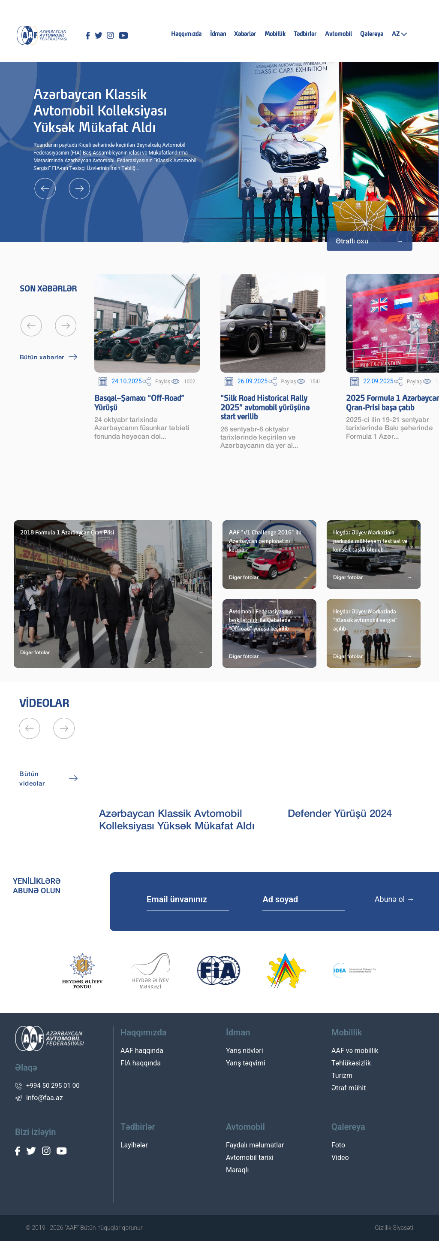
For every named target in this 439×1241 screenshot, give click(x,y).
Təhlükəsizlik (351, 1063)
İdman (218, 34)
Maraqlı (237, 1170)
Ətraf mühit (348, 1088)
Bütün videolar (32, 778)
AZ (399, 34)
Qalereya (371, 34)
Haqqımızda (186, 34)
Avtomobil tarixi (250, 1157)
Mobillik (275, 34)
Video (340, 1157)
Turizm (341, 1075)
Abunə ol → (395, 899)
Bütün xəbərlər (42, 357)
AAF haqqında (141, 1051)
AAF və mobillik (355, 1051)
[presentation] (51, 188)
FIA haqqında (140, 1063)
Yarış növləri (244, 1051)
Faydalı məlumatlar (255, 1145)
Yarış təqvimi (245, 1063)
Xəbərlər (245, 34)
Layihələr (134, 1145)
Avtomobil (338, 34)
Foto (338, 1145)
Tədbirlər (305, 34)
